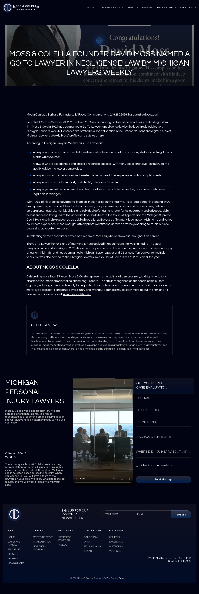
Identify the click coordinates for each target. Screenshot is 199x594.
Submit (181, 514)
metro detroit (43, 537)
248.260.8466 (118, 114)
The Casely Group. (115, 578)
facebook (116, 541)
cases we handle (111, 7)
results (133, 7)
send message (163, 479)
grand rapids (42, 541)
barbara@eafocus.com (143, 114)
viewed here (96, 135)
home (11, 537)
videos (62, 544)
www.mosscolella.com (77, 294)
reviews (147, 7)
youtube (115, 551)
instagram (116, 546)
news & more (166, 7)
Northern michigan (39, 548)
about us (188, 7)
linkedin (114, 537)
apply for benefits (64, 538)
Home (90, 7)
